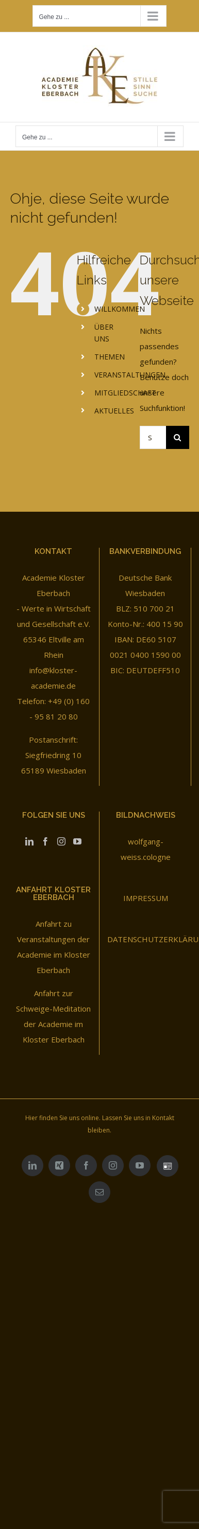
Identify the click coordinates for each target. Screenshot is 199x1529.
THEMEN (109, 357)
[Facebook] (45, 841)
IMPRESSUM (145, 898)
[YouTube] (77, 841)
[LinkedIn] (29, 841)
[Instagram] (61, 841)
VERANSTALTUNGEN (129, 375)
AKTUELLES (114, 411)
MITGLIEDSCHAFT (125, 393)
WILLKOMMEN (119, 309)
